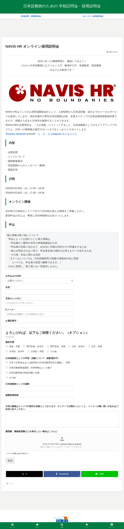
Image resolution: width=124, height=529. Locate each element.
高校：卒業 (14, 346)
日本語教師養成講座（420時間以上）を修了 (30, 368)
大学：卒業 (96, 346)
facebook (21, 133)
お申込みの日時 (13, 276)
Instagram (56, 133)
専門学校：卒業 (57, 346)
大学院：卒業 (37, 351)
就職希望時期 (11, 395)
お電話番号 (11, 321)
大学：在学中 (78, 346)
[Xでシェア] (24, 474)
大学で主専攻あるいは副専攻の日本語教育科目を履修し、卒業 (39, 362)
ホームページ (69, 133)
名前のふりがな (13, 298)
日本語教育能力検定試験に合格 (24, 373)
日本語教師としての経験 (17, 384)
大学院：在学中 (16, 351)
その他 (53, 351)
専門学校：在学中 (35, 346)
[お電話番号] (39, 325)
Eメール (10, 309)
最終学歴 (9, 342)
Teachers (10, 133)
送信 (10, 460)
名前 (8, 287)
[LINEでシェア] (99, 474)
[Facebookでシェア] (62, 474)
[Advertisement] (62, 27)
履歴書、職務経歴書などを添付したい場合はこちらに (31, 431)
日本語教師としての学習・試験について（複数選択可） (32, 358)
